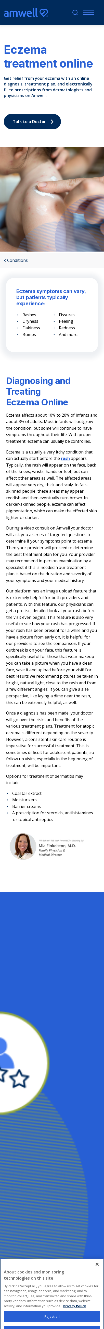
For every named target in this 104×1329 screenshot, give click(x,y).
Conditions (16, 260)
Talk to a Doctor (34, 121)
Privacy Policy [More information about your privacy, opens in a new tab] (74, 1314)
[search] (75, 12)
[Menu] (87, 12)
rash (65, 458)
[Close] (97, 1272)
